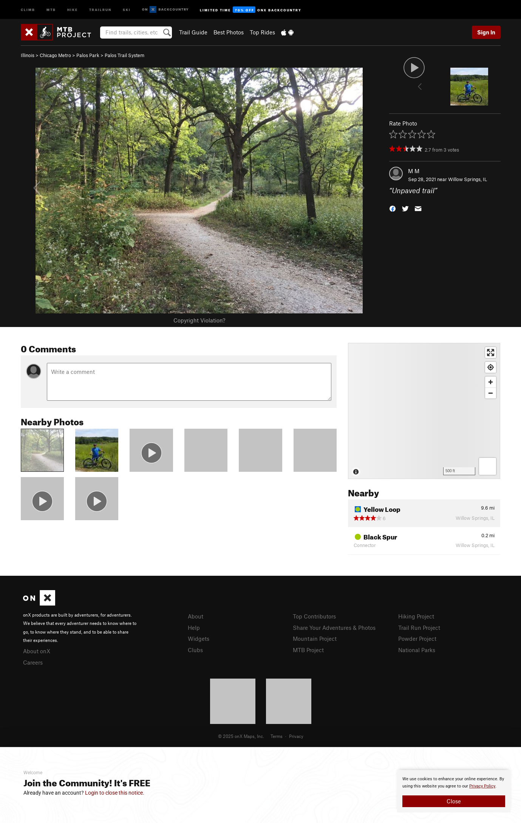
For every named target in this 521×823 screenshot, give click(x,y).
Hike (72, 9)
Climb (28, 9)
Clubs (195, 649)
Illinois (27, 55)
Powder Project (417, 638)
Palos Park (87, 55)
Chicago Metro (55, 55)
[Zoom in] (490, 382)
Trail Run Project (419, 627)
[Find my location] (490, 367)
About (195, 616)
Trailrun (100, 9)
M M (413, 170)
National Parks (416, 649)
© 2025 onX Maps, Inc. (241, 736)
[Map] (424, 411)
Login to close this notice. (114, 793)
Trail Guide (193, 32)
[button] (392, 208)
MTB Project (308, 649)
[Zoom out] (490, 392)
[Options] (487, 466)
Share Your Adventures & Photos (334, 627)
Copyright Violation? (199, 320)
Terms (277, 736)
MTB (51, 9)
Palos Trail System (124, 55)
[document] (453, 791)
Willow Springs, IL (467, 179)
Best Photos (228, 32)
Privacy (296, 736)
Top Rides (262, 32)
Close (454, 801)
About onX (36, 651)
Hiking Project (416, 616)
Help (194, 627)
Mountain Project (315, 638)
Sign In (486, 32)
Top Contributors (314, 616)
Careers (33, 662)
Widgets (198, 638)
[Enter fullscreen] (490, 352)
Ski (127, 9)
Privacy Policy (482, 786)
